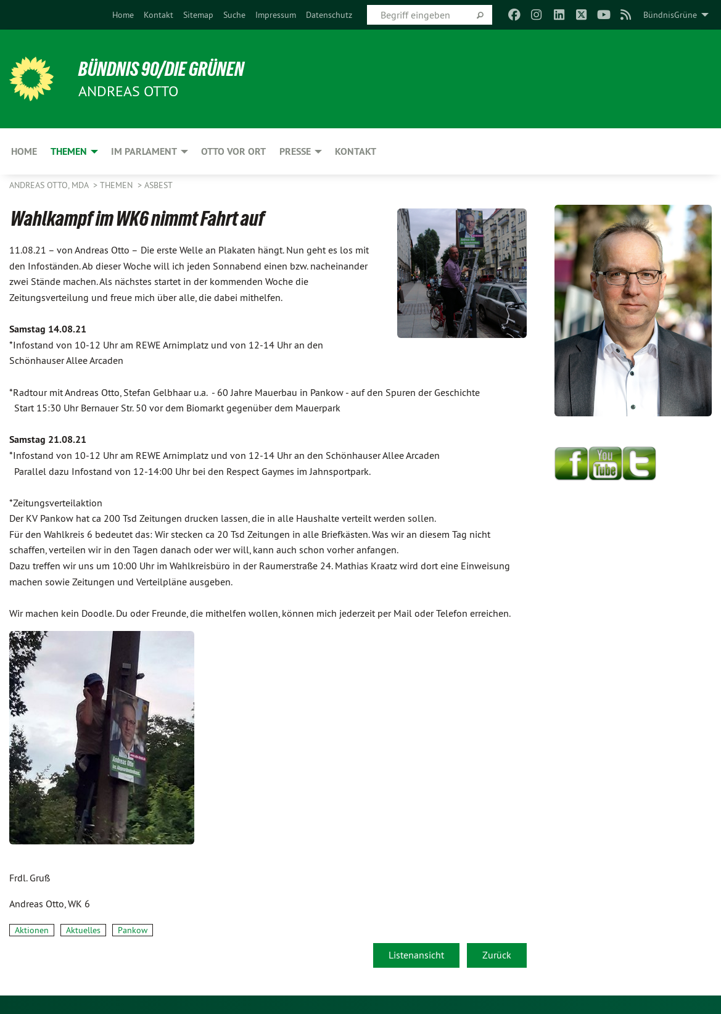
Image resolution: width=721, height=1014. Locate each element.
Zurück (496, 955)
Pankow (132, 930)
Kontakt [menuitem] (355, 151)
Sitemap (198, 14)
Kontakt (158, 14)
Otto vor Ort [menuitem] (233, 151)
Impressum (275, 14)
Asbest (158, 185)
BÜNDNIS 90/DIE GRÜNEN (161, 69)
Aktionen (32, 930)
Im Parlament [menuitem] (144, 151)
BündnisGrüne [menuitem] (670, 14)
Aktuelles (83, 930)
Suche (234, 14)
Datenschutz (329, 14)
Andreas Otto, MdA (50, 185)
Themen (117, 185)
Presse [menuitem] (295, 151)
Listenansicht (416, 955)
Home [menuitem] (24, 151)
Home (123, 14)
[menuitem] (123, 15)
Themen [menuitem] (69, 151)
